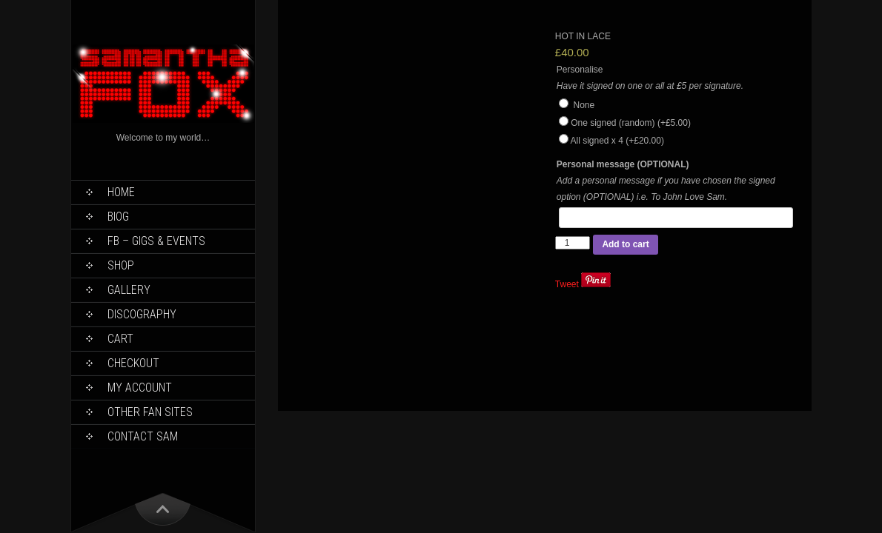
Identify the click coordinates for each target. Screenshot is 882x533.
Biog (118, 216)
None (576, 105)
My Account (139, 388)
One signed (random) (631, 123)
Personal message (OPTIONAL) (623, 164)
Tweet (567, 284)
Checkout (133, 363)
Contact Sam (142, 436)
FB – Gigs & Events (156, 241)
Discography (141, 314)
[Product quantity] (573, 242)
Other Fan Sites (150, 412)
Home (121, 192)
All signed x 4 (616, 140)
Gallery (128, 290)
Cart (120, 339)
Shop (120, 265)
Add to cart (625, 244)
